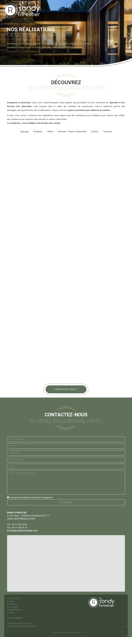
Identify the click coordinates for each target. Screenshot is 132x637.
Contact (10, 612)
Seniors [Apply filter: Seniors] (94, 131)
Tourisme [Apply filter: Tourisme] (107, 131)
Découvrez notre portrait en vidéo (22, 626)
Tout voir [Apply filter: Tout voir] (24, 131)
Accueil (10, 601)
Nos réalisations (14, 609)
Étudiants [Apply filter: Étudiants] (38, 131)
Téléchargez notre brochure (19, 623)
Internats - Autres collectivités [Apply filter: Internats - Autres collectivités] (72, 131)
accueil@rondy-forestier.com (22, 530)
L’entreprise (12, 604)
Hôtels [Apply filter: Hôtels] (50, 131)
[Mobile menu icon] (127, 9)
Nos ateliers (12, 607)
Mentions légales (14, 618)
